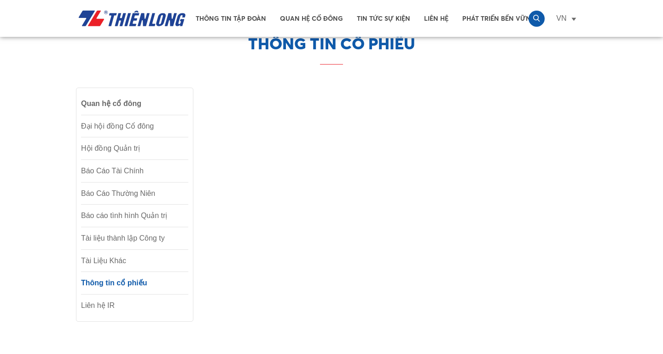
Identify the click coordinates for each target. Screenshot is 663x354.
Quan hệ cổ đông (311, 18)
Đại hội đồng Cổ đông (117, 126)
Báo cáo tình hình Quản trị (124, 215)
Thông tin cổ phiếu (114, 283)
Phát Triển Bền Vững (499, 18)
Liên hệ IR (98, 305)
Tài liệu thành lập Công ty (123, 238)
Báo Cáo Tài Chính (112, 171)
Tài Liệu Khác (103, 261)
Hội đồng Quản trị (110, 148)
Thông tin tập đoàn (231, 18)
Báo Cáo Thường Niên (118, 193)
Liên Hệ (436, 18)
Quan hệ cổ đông (111, 103)
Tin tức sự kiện (383, 18)
